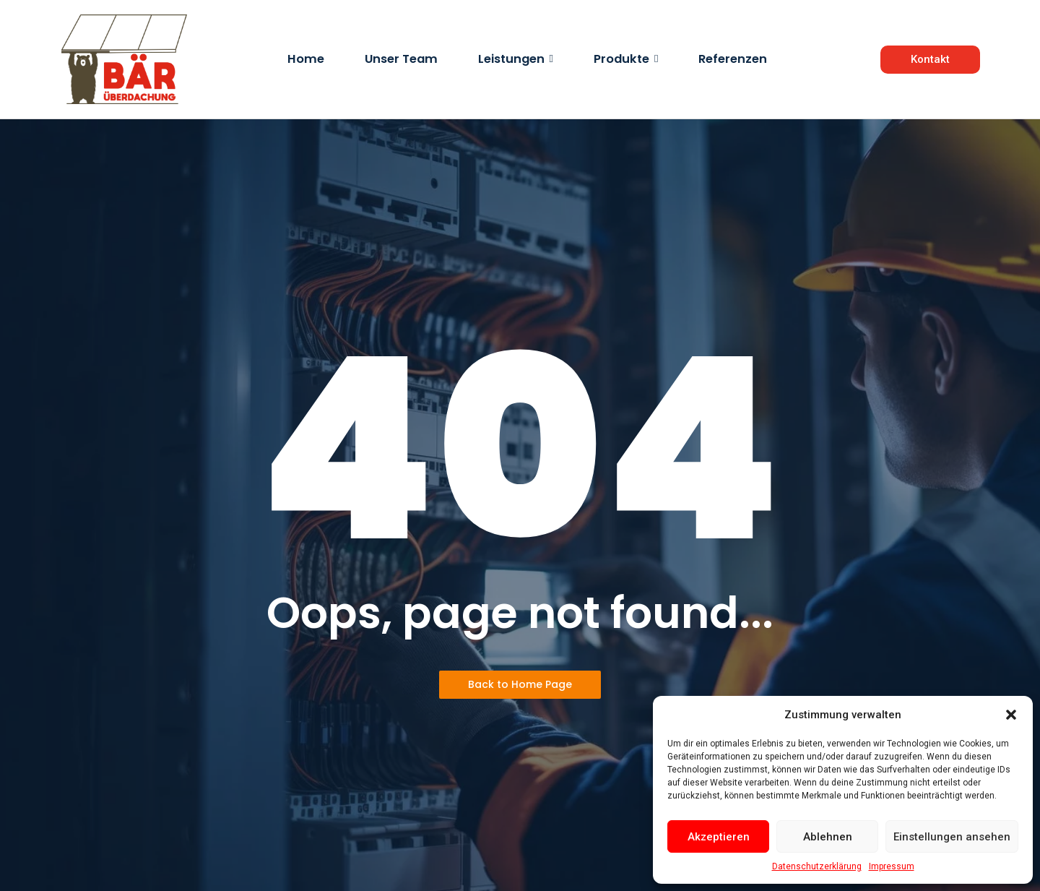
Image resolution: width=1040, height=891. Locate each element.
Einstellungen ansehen (951, 836)
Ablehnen (827, 836)
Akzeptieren (719, 836)
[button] (1011, 714)
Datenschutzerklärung (817, 866)
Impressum (891, 866)
